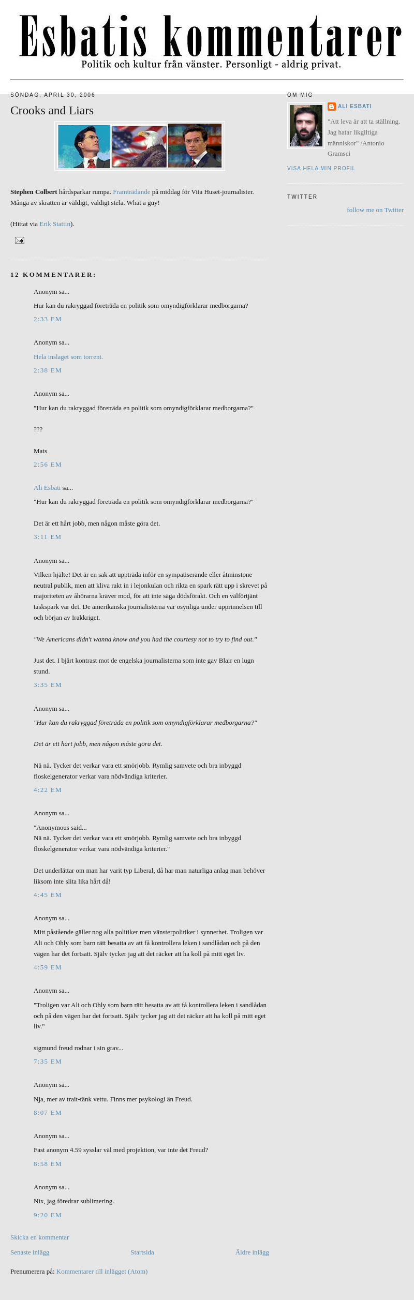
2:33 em (48, 319)
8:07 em (48, 1112)
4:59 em (48, 967)
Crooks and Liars (52, 110)
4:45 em (48, 895)
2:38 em (48, 370)
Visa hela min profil (321, 168)
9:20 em (48, 1215)
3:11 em (48, 537)
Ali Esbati (47, 487)
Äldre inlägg (252, 1252)
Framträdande (131, 192)
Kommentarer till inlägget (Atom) (102, 1271)
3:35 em (48, 685)
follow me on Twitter (375, 210)
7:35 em (48, 1061)
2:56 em (48, 464)
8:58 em (48, 1164)
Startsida (142, 1252)
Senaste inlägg (29, 1252)
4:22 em (48, 790)
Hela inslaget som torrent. (68, 357)
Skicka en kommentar (39, 1237)
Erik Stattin (54, 224)
